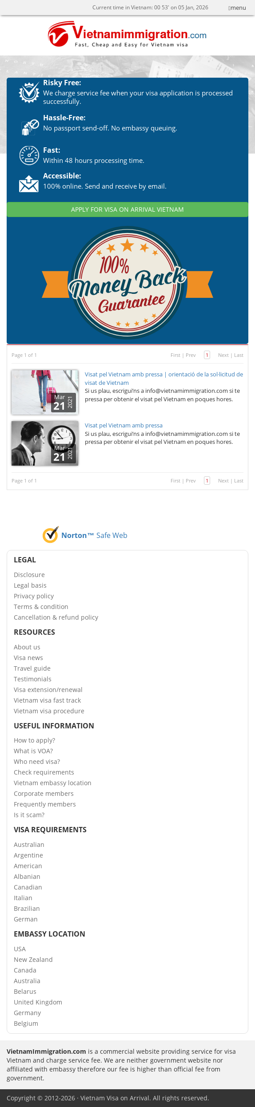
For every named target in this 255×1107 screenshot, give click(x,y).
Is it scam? (29, 814)
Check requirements (44, 772)
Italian (23, 898)
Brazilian (27, 908)
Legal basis (30, 585)
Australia (27, 981)
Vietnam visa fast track (47, 700)
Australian (29, 844)
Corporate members (44, 793)
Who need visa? (37, 761)
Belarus (25, 991)
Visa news (28, 657)
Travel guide (32, 668)
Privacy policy (34, 596)
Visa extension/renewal (48, 689)
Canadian (28, 887)
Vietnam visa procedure (49, 711)
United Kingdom (38, 1002)
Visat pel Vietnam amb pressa (124, 425)
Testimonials (33, 679)
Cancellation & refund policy (56, 617)
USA (20, 949)
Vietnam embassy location (53, 783)
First (175, 355)
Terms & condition (41, 606)
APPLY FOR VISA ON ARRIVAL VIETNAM (127, 209)
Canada (25, 970)
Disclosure (29, 574)
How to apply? (34, 740)
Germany (27, 1012)
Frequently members (45, 804)
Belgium (26, 1023)
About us (27, 647)
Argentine (28, 855)
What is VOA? (33, 751)
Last (238, 355)
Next (223, 355)
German (26, 919)
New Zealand (33, 959)
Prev (191, 355)
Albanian (27, 876)
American (28, 866)
